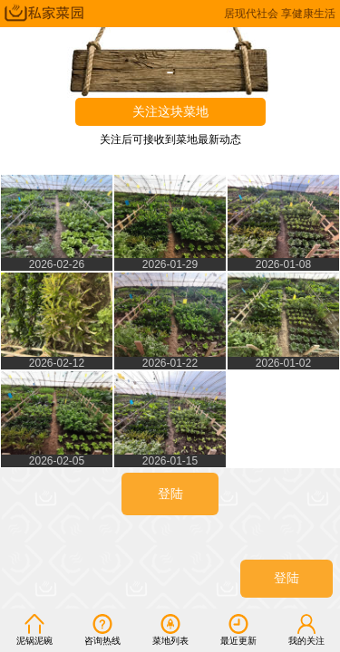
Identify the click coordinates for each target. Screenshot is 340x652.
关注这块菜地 (170, 112)
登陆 (286, 578)
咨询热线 (102, 629)
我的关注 (306, 629)
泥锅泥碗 (34, 629)
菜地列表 (170, 629)
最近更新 (238, 629)
